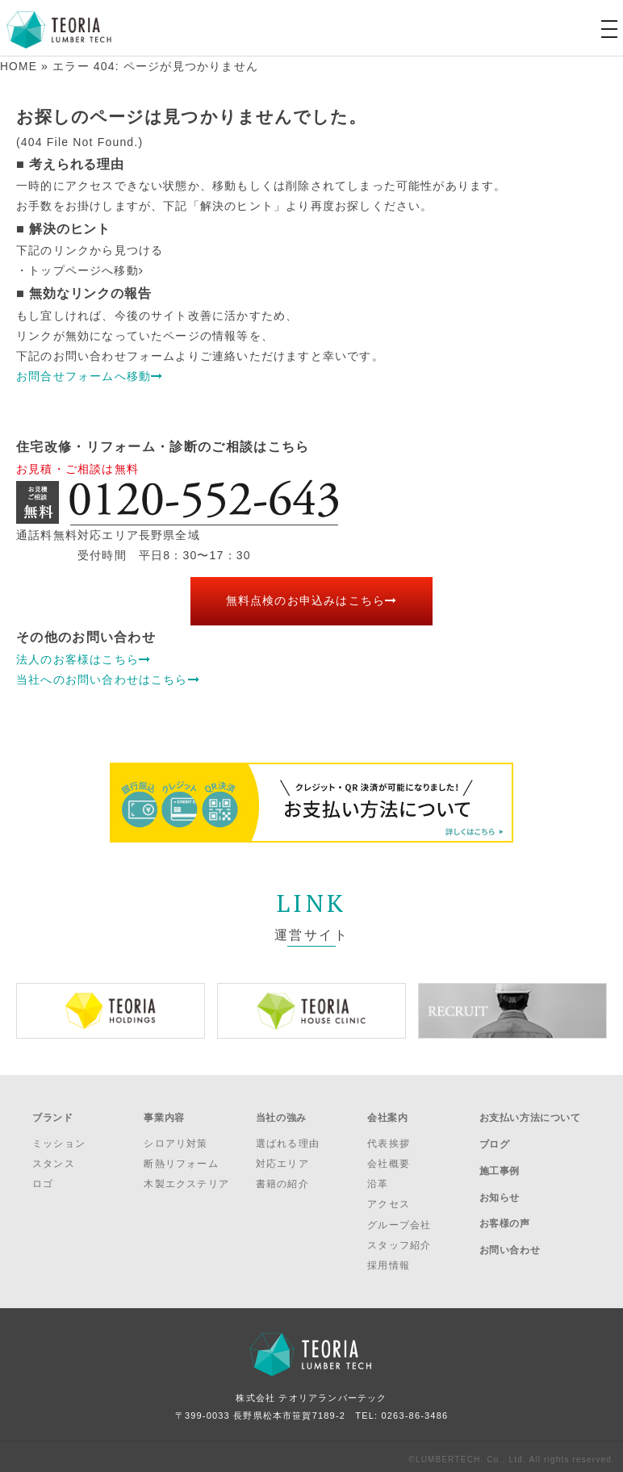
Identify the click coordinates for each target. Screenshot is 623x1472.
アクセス (388, 1198)
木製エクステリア (186, 1178)
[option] (110, 1010)
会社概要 (388, 1158)
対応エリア (282, 1158)
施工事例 (499, 1157)
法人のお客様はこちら (83, 658)
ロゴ (42, 1178)
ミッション (59, 1137)
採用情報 (388, 1259)
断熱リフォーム (181, 1158)
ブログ (494, 1135)
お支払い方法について (530, 1114)
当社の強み (281, 1114)
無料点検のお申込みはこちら (312, 600)
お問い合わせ (510, 1221)
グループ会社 (399, 1218)
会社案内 (387, 1114)
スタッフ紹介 (399, 1238)
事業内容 (164, 1114)
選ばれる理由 (288, 1137)
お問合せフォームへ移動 (89, 375)
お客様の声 (504, 1200)
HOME (19, 66)
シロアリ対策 (175, 1137)
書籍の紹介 (282, 1178)
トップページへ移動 (86, 270)
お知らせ (499, 1179)
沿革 (377, 1178)
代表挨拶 (388, 1137)
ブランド (52, 1114)
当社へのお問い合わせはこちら (108, 678)
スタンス (53, 1158)
